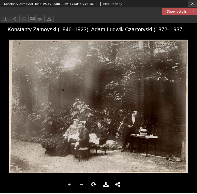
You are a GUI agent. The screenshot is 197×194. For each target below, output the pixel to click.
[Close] (192, 3)
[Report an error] (49, 18)
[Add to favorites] (24, 18)
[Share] (14, 18)
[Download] (5, 18)
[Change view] (32, 18)
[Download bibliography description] (40, 19)
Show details (181, 11)
